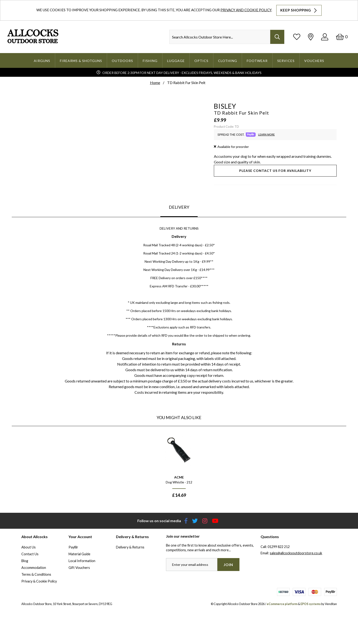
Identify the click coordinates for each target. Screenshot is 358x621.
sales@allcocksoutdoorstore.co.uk (296, 553)
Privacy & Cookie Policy (39, 581)
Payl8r (73, 547)
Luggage (176, 61)
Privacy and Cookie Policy (245, 10)
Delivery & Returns (130, 547)
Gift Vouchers (79, 568)
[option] (179, 466)
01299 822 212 (279, 547)
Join (228, 564)
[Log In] (324, 36)
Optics (201, 61)
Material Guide (79, 554)
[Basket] (341, 36)
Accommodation (33, 568)
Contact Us (29, 554)
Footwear (257, 61)
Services (286, 61)
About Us (28, 547)
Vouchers (314, 61)
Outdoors (122, 61)
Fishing (150, 61)
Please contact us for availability (275, 171)
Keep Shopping (299, 10)
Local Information (82, 561)
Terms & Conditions (36, 574)
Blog (24, 561)
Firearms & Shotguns (81, 61)
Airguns (42, 61)
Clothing (227, 61)
